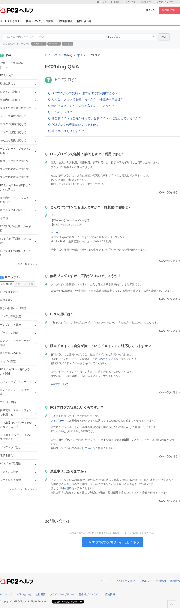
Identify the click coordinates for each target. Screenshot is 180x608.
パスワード (54, 44)
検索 (163, 36)
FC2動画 (115, 2)
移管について (60, 384)
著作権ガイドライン (90, 594)
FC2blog (67, 55)
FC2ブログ (145, 2)
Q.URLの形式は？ (60, 112)
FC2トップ (101, 2)
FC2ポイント (39, 44)
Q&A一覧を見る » (169, 192)
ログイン (150, 10)
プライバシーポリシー (62, 594)
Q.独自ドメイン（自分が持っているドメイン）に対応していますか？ (94, 118)
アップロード (58, 420)
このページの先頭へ (172, 604)
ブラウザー (57, 232)
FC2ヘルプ (51, 55)
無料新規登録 (169, 10)
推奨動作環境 (65, 21)
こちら (78, 183)
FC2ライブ (130, 2)
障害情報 (175, 580)
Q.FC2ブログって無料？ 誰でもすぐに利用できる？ (83, 93)
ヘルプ (104, 580)
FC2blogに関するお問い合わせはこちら (112, 542)
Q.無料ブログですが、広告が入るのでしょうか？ (81, 105)
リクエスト (145, 580)
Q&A (79, 55)
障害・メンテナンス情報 (39, 21)
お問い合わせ (84, 21)
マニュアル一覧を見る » (23, 488)
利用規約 (66, 488)
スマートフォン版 (24, 284)
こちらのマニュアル (104, 358)
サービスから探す (11, 21)
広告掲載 (110, 594)
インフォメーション (124, 580)
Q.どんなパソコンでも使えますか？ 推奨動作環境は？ (85, 99)
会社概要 (40, 594)
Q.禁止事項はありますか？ (66, 131)
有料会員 (67, 44)
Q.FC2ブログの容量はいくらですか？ (73, 124)
